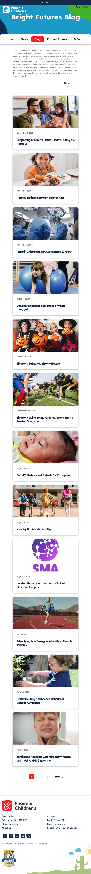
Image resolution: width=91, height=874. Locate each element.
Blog (38, 39)
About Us (6, 828)
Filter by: (69, 83)
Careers (51, 816)
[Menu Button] (85, 6)
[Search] (78, 6)
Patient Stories (57, 39)
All (12, 39)
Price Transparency (56, 824)
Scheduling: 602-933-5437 (14, 820)
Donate (45, 3)
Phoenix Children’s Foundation (62, 828)
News (24, 39)
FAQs (76, 39)
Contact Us (7, 816)
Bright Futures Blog (56, 820)
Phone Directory (10, 824)
